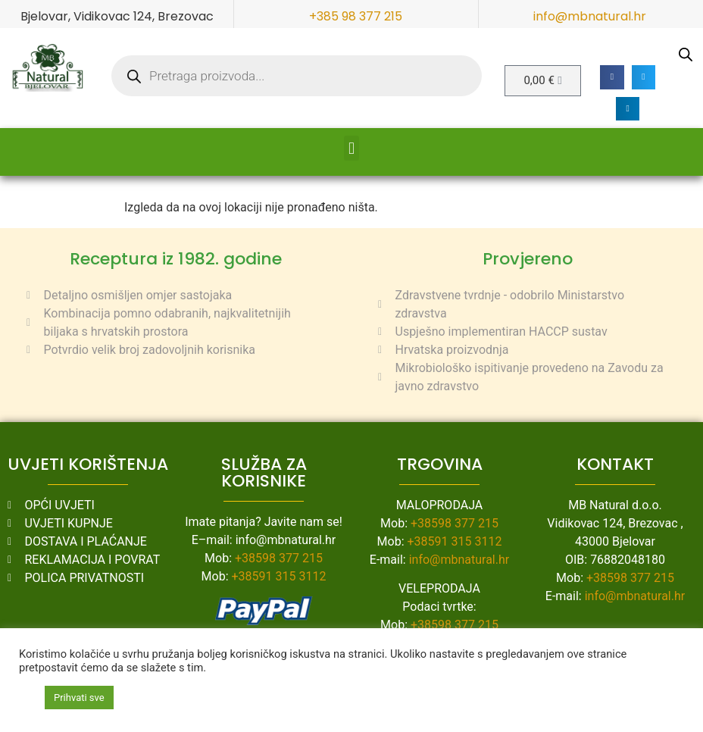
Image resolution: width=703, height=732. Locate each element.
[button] (612, 77)
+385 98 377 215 (355, 16)
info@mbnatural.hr (589, 16)
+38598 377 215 (279, 558)
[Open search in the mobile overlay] (296, 76)
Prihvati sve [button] (79, 697)
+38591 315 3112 (279, 576)
